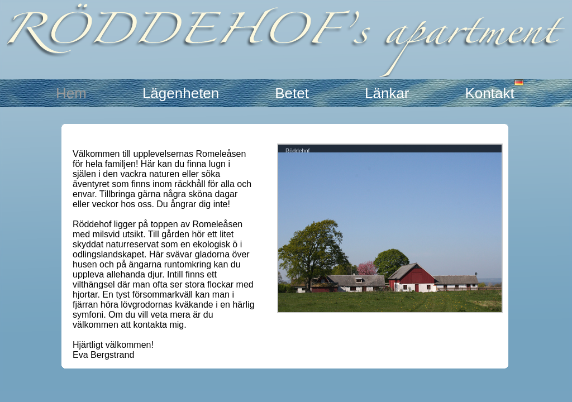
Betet (292, 93)
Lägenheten (180, 93)
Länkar (387, 93)
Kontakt (489, 93)
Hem (71, 93)
